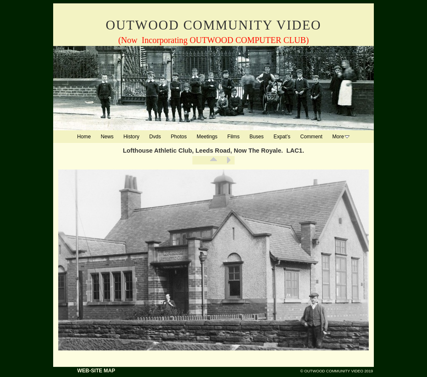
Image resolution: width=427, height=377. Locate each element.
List (213, 160)
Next (228, 160)
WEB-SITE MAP (96, 371)
